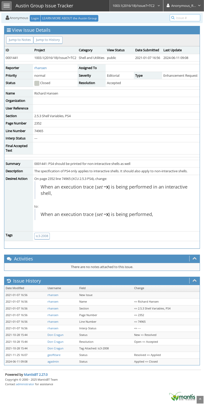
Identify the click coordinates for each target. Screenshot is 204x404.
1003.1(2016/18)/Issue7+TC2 (136, 5)
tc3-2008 (42, 236)
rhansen (40, 68)
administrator (25, 384)
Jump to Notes (20, 39)
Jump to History (48, 39)
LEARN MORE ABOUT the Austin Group (69, 18)
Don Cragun (56, 335)
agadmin (53, 361)
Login (35, 18)
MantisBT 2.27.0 (36, 374)
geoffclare (54, 355)
